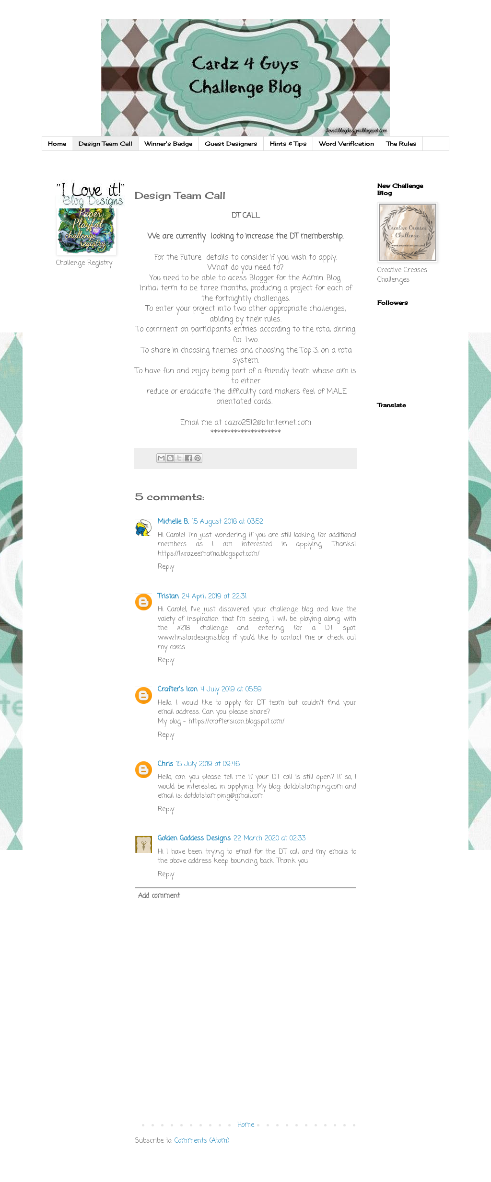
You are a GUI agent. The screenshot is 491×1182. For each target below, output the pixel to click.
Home (57, 143)
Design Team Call (105, 143)
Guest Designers (231, 143)
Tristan (168, 597)
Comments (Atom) (202, 1141)
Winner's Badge (168, 143)
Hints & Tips (288, 143)
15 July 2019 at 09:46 (208, 764)
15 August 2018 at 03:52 (227, 522)
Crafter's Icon (178, 690)
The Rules (401, 143)
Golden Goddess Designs (194, 839)
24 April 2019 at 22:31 (214, 597)
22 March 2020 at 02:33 (269, 839)
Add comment (159, 896)
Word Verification (346, 143)
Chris (165, 764)
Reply (166, 567)
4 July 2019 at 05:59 (231, 690)
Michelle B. (173, 522)
